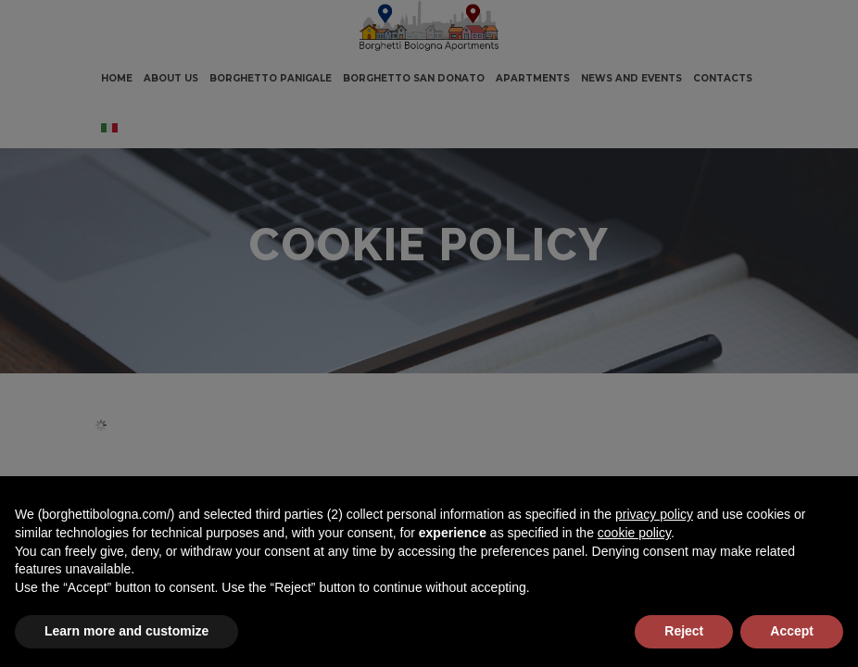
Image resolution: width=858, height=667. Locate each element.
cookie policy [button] (634, 532)
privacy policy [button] (654, 514)
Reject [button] (683, 630)
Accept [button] (792, 630)
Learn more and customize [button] (126, 630)
